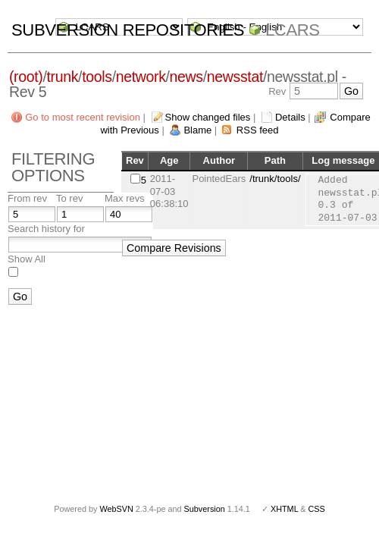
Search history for (46, 228)
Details (290, 117)
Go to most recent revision (82, 117)
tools (96, 76)
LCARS (292, 29)
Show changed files (208, 117)
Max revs (125, 198)
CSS (317, 508)
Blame (197, 130)
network (141, 76)
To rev (69, 198)
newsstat (235, 76)
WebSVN (116, 508)
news (186, 76)
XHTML (284, 508)
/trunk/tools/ (274, 178)
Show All (26, 259)
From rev (27, 198)
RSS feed (257, 130)
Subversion (204, 508)
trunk (63, 76)
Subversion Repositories (127, 29)
